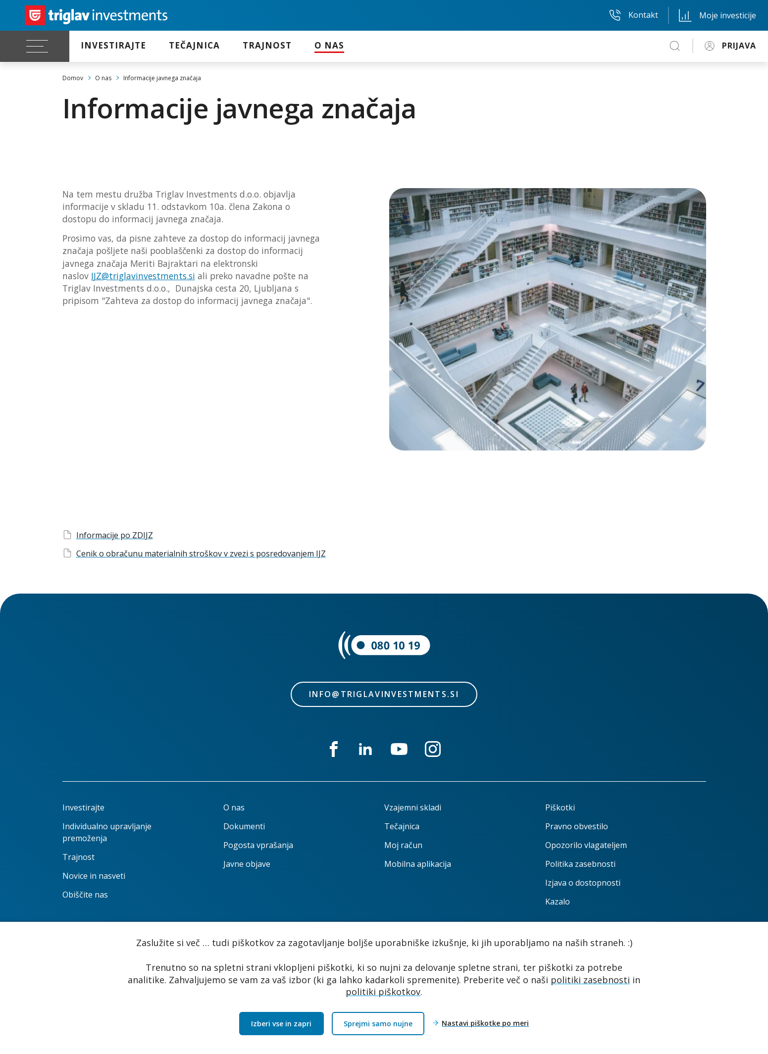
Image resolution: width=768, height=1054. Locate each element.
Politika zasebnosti (580, 863)
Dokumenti (244, 826)
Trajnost (78, 857)
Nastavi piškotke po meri (485, 1023)
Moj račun (403, 845)
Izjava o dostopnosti (582, 882)
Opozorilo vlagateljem (586, 845)
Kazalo (557, 901)
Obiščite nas (85, 894)
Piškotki (560, 807)
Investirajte (83, 807)
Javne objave (246, 863)
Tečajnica (401, 826)
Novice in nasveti (93, 875)
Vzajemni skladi (412, 807)
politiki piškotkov (383, 992)
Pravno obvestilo (576, 826)
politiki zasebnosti (590, 979)
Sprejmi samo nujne (378, 1023)
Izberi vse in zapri (281, 1023)
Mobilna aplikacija (417, 863)
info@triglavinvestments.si (384, 694)
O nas (234, 807)
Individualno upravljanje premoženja (107, 832)
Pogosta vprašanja (258, 845)
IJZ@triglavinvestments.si (143, 276)
